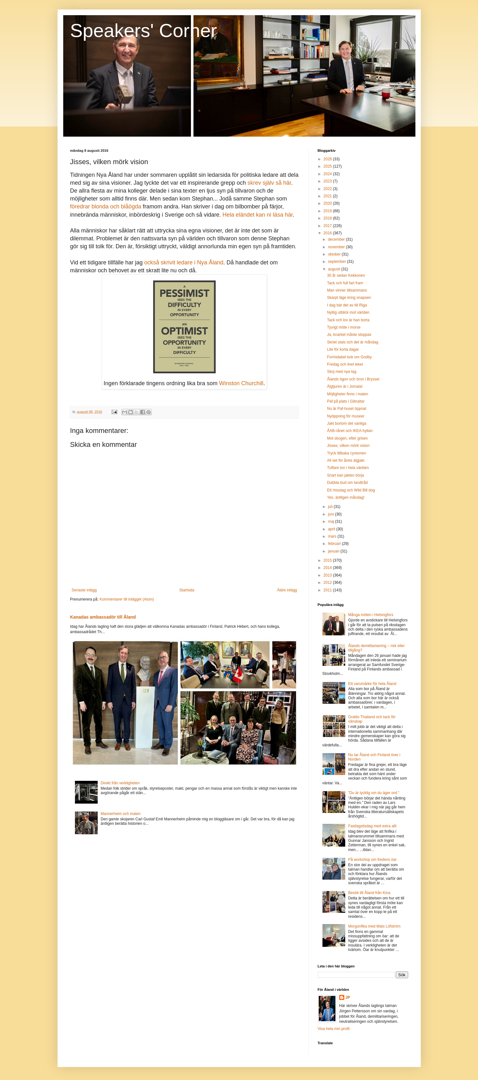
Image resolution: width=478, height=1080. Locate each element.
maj (331, 521)
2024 (328, 174)
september (337, 261)
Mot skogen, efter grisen (347, 438)
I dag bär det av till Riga (347, 305)
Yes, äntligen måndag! (345, 497)
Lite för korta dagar (343, 349)
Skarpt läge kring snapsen (349, 297)
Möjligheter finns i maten (347, 394)
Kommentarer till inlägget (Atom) (127, 599)
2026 (328, 159)
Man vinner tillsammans (347, 290)
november (337, 247)
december (337, 239)
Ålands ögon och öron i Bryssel (353, 379)
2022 (328, 189)
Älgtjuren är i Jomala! (345, 386)
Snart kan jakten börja (345, 475)
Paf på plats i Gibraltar (346, 401)
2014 (328, 567)
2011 (328, 590)
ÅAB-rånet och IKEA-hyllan (349, 431)
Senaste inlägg (84, 590)
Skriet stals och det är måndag (352, 342)
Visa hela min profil (334, 1029)
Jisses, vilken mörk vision (348, 445)
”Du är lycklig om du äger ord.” (373, 793)
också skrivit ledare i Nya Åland (183, 262)
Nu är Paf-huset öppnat (346, 408)
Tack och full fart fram (345, 283)
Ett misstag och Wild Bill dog (351, 490)
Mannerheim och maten (120, 814)
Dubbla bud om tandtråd (347, 482)
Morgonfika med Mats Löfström (374, 926)
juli (331, 506)
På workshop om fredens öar (372, 859)
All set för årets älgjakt (345, 460)
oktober (334, 254)
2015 (328, 560)
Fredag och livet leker (345, 364)
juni (331, 514)
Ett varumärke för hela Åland (372, 684)
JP (348, 997)
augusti (334, 269)
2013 (328, 575)
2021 (328, 196)
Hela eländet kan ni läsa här (258, 215)
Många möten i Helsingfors (370, 615)
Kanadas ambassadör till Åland (103, 617)
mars (332, 536)
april (332, 529)
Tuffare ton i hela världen (348, 468)
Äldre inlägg (287, 590)
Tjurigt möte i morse (343, 327)
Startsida (186, 590)
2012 (328, 582)
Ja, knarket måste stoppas (349, 334)
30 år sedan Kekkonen (346, 275)
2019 (328, 211)
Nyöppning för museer (345, 416)
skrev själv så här (269, 183)
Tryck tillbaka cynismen (346, 453)
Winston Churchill (241, 383)
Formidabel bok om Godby (349, 357)
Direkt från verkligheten (120, 783)
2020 (328, 203)
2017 (328, 226)
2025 (328, 166)
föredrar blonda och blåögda (105, 206)
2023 (328, 181)
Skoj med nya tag (341, 371)
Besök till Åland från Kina (369, 893)
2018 (328, 218)
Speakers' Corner (143, 30)
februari (335, 543)
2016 (328, 233)
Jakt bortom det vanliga (346, 423)
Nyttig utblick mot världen (348, 312)
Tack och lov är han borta (348, 320)
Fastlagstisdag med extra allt (372, 826)
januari (334, 551)
